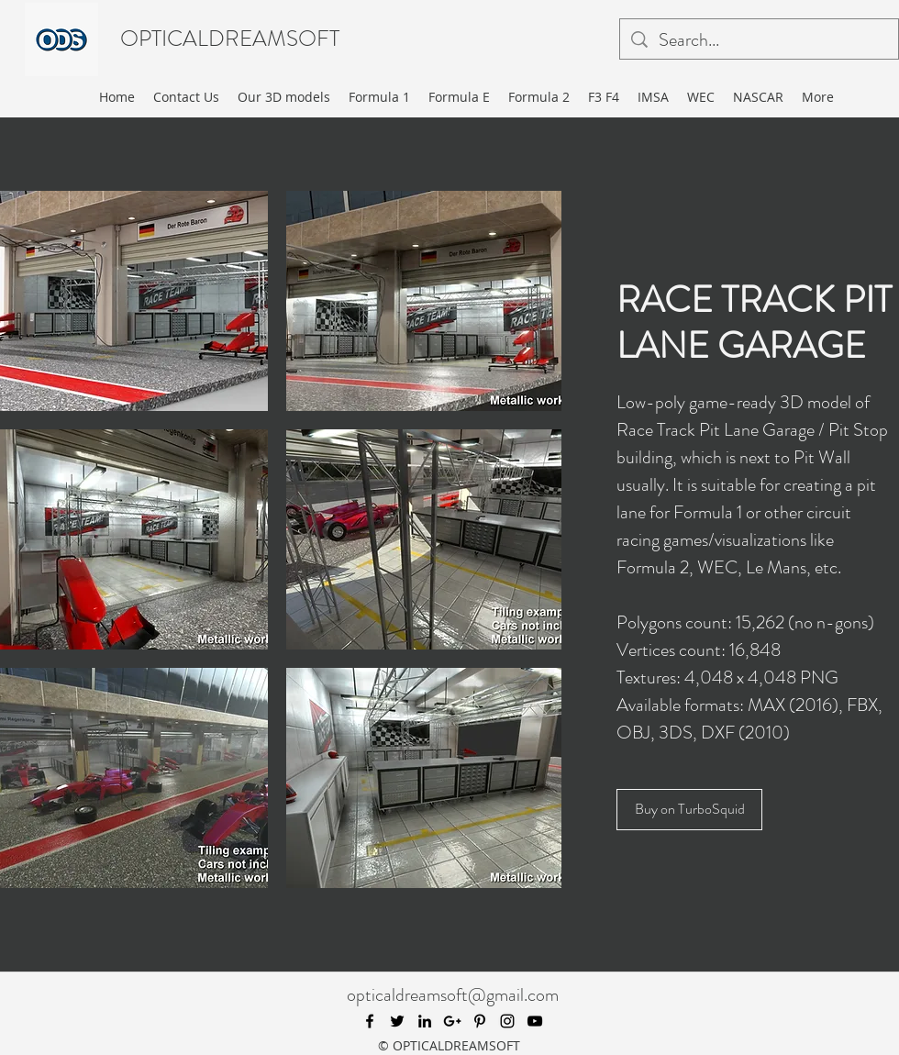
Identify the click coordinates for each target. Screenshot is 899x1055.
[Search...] (759, 40)
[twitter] (397, 1021)
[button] (423, 301)
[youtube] (535, 1021)
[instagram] (507, 1021)
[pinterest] (480, 1021)
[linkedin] (425, 1021)
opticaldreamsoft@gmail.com (453, 995)
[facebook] (370, 1021)
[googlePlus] (452, 1021)
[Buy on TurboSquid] (689, 809)
